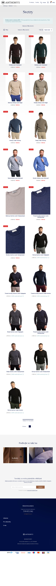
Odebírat (40, 487)
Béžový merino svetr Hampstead (15, 216)
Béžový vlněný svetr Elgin (15, 102)
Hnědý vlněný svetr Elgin (41, 102)
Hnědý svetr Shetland (15, 65)
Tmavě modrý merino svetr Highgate (15, 293)
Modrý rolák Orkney (15, 140)
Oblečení (10, 5)
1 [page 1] (30, 426)
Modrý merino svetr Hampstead (15, 255)
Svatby (37, 2)
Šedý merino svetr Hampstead (15, 371)
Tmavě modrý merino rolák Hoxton (41, 293)
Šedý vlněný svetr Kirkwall (15, 178)
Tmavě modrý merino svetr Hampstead (41, 216)
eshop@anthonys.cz (28, 513)
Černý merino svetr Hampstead (41, 371)
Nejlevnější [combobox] (47, 29)
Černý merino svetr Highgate (40, 255)
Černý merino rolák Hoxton (15, 410)
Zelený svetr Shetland (41, 65)
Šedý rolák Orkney (40, 140)
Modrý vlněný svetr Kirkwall (41, 178)
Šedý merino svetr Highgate (15, 332)
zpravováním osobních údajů (32, 490)
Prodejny (31, 2)
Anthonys (5, 5)
